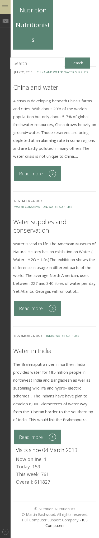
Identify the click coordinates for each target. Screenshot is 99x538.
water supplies (76, 72)
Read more (31, 173)
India (50, 336)
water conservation (30, 207)
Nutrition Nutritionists (33, 25)
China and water (50, 72)
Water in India (32, 350)
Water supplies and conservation (40, 225)
